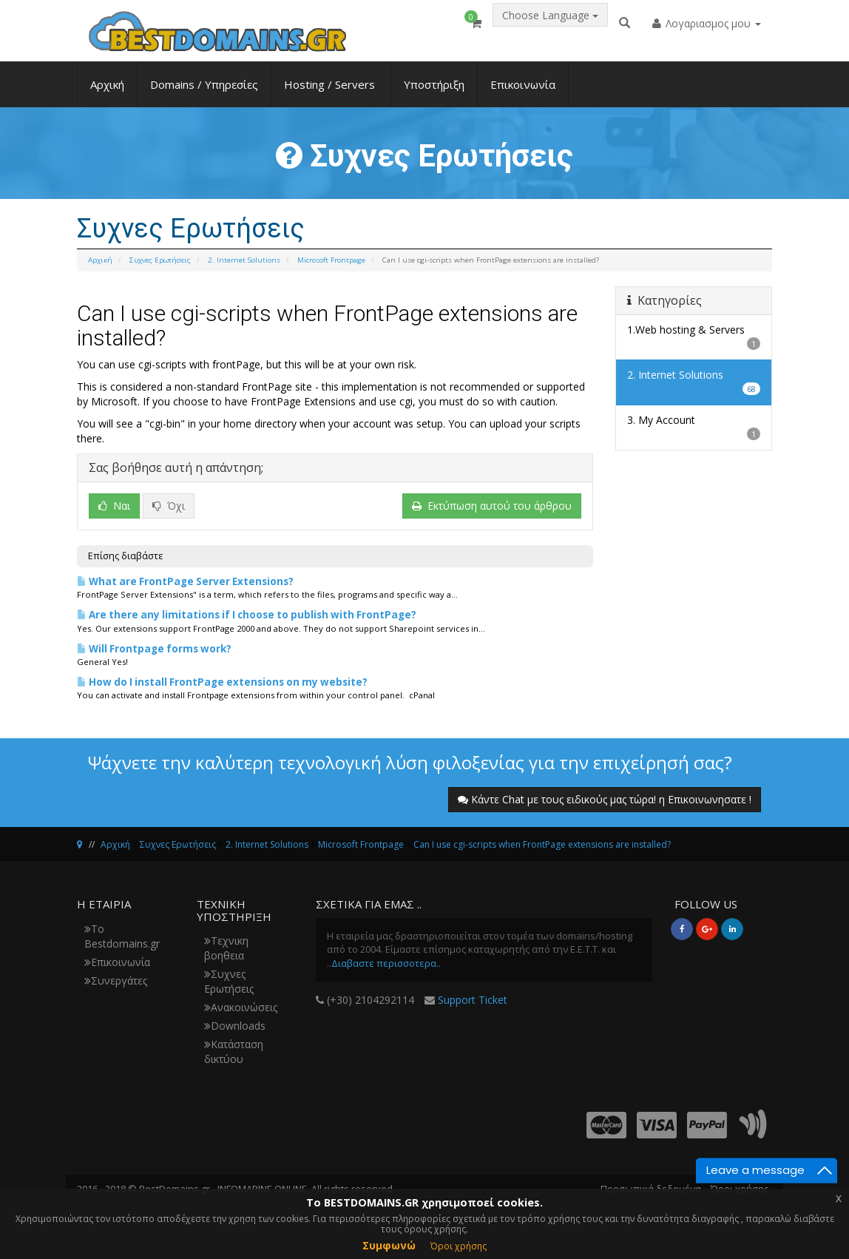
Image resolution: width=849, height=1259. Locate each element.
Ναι (114, 506)
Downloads (234, 1026)
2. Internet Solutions (244, 260)
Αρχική (107, 93)
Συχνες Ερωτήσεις (160, 260)
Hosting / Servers (331, 93)
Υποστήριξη (434, 93)
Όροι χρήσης (458, 1246)
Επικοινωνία (522, 93)
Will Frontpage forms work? (154, 648)
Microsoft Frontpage (331, 260)
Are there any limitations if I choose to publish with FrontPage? (246, 614)
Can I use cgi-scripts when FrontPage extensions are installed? (542, 844)
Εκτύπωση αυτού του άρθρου (492, 506)
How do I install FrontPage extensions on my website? (222, 682)
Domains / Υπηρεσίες (204, 93)
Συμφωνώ (389, 1245)
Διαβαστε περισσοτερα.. (386, 963)
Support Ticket (472, 1000)
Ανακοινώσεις (240, 1007)
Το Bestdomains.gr (122, 936)
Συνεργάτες (115, 980)
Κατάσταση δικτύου (233, 1051)
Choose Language (550, 27)
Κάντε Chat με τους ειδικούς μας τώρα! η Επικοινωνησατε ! (604, 799)
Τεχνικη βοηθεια (226, 948)
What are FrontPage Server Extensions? (185, 581)
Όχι (168, 506)
